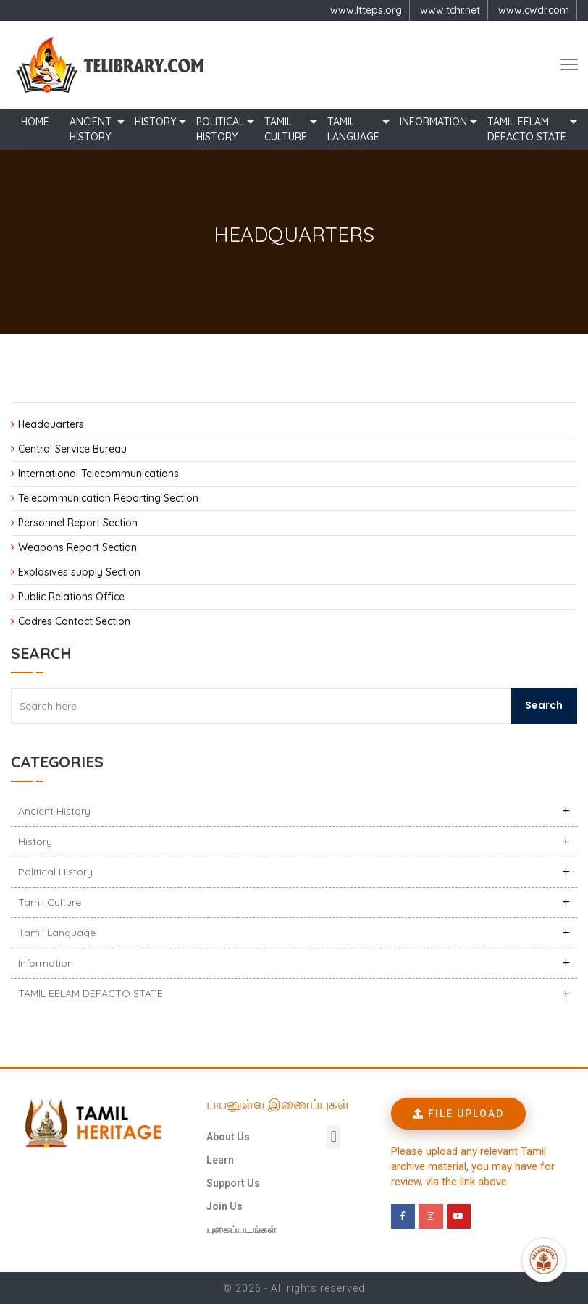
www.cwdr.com (533, 10)
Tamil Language (353, 129)
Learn (220, 1160)
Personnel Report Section (78, 522)
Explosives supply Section (79, 572)
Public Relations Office (71, 596)
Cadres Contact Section (74, 621)
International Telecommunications (98, 473)
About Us (228, 1137)
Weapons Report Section (77, 547)
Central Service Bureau (72, 448)
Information (433, 121)
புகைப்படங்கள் (241, 1229)
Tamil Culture (285, 129)
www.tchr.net (450, 10)
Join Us (224, 1206)
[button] (333, 1137)
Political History (220, 129)
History (155, 121)
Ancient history (91, 129)
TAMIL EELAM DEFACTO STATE (526, 129)
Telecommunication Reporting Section (108, 498)
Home (35, 121)
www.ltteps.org (366, 10)
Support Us (233, 1183)
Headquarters (51, 424)
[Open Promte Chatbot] (543, 1259)
